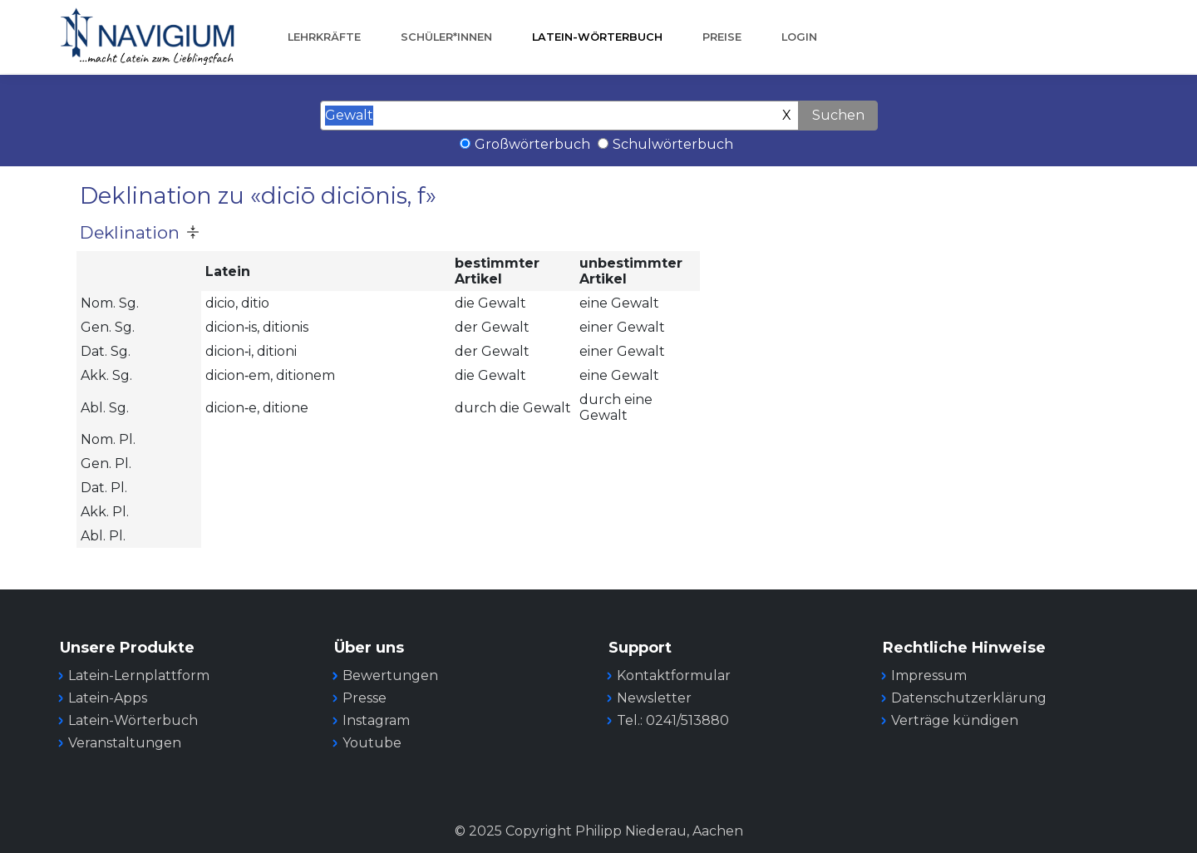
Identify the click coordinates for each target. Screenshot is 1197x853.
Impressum (929, 675)
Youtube (371, 743)
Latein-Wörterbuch (597, 37)
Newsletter (654, 698)
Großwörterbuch (532, 144)
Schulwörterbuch (673, 144)
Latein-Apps (107, 698)
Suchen (838, 115)
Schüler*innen (446, 37)
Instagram (376, 720)
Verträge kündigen (954, 720)
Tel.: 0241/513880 (673, 720)
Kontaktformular (674, 675)
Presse (364, 698)
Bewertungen (390, 675)
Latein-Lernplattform (138, 675)
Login (799, 37)
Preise (721, 37)
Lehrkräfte (324, 37)
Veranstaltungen (124, 743)
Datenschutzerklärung (969, 698)
